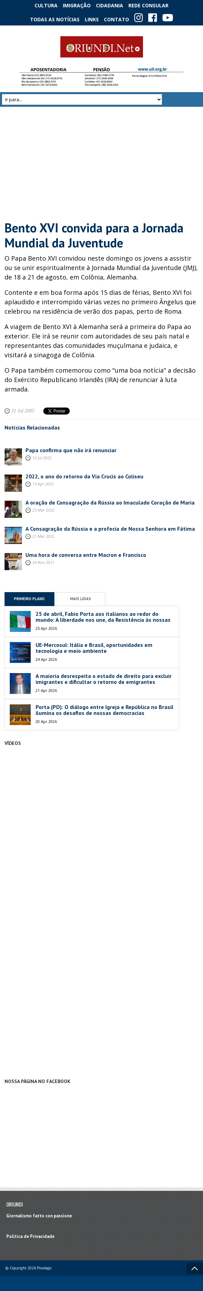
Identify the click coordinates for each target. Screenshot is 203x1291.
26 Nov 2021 (43, 562)
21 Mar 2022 (43, 536)
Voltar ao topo (195, 1268)
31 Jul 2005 (23, 410)
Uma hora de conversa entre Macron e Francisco (85, 554)
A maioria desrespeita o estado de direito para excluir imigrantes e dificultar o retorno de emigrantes (104, 679)
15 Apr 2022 (43, 483)
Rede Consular (148, 5)
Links (92, 19)
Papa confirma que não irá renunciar (70, 450)
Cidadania (109, 5)
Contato (116, 19)
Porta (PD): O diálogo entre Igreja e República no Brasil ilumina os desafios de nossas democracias (104, 710)
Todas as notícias (55, 19)
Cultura (46, 5)
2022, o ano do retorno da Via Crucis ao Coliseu (84, 476)
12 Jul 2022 (42, 457)
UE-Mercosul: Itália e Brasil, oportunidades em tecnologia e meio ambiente (94, 648)
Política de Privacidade (30, 1236)
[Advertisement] (101, 163)
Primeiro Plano (29, 598)
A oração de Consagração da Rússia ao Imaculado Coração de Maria (110, 502)
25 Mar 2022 (43, 510)
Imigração (77, 5)
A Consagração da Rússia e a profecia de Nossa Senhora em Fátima (110, 528)
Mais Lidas (80, 598)
